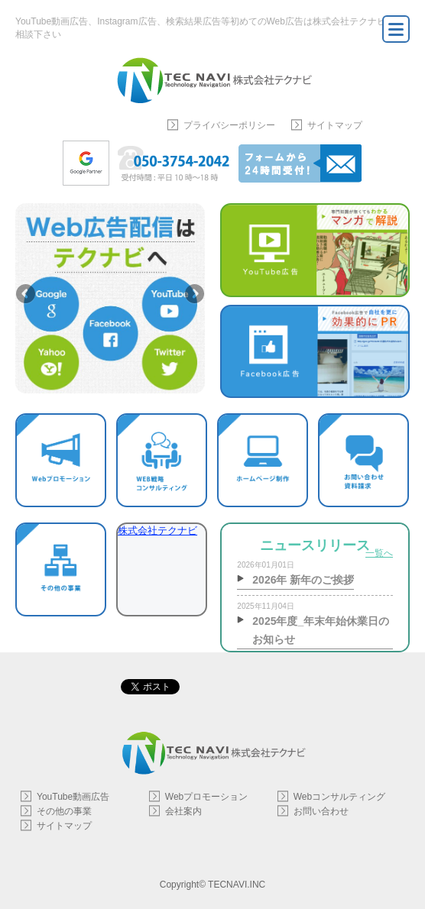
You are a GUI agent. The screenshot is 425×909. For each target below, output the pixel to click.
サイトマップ (334, 125)
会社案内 (183, 811)
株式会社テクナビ (157, 530)
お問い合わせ (321, 811)
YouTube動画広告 (73, 796)
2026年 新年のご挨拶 (303, 580)
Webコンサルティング (339, 796)
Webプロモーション (206, 796)
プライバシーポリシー (229, 125)
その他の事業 (64, 811)
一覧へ (379, 553)
